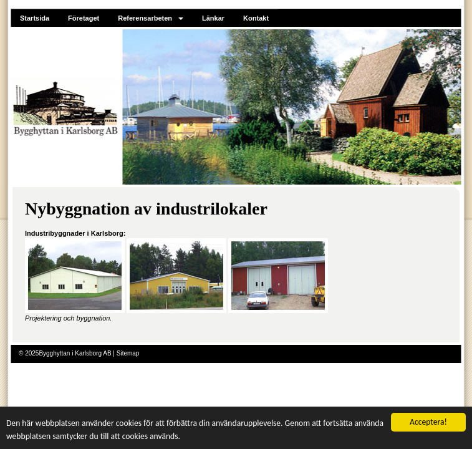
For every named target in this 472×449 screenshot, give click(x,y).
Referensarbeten (150, 18)
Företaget (83, 18)
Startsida (34, 18)
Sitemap (128, 353)
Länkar (213, 18)
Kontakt (256, 18)
